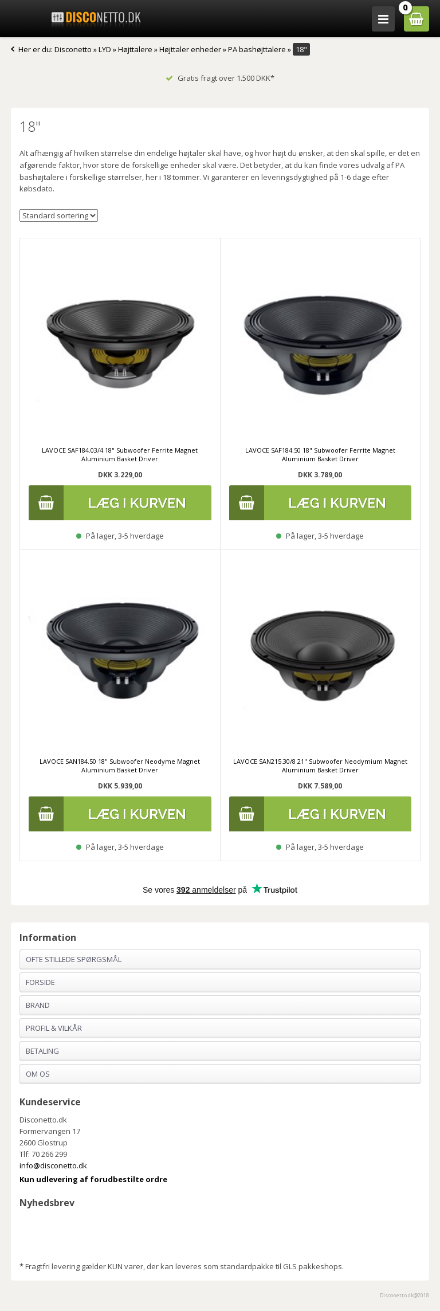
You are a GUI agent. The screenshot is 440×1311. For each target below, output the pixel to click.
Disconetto (73, 49)
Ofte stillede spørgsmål (73, 959)
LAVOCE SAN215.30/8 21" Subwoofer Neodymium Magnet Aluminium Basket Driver (320, 765)
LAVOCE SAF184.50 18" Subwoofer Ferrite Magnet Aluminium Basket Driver (320, 454)
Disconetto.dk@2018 (404, 1295)
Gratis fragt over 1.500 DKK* (220, 78)
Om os (38, 1074)
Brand (38, 1005)
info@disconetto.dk (53, 1165)
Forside (40, 982)
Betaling (42, 1051)
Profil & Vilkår (54, 1028)
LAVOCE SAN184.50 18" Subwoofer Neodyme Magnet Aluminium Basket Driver (120, 765)
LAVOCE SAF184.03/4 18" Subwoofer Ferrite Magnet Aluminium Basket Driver (120, 454)
